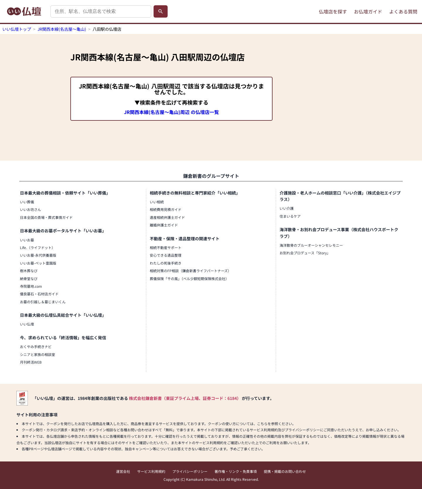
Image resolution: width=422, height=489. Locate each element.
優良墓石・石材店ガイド (39, 293)
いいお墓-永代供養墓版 (38, 255)
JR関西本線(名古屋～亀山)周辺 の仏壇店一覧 (171, 111)
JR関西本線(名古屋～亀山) (62, 29)
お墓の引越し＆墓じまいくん (43, 301)
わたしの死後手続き (165, 262)
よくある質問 (403, 11)
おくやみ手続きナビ (36, 346)
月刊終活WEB (31, 361)
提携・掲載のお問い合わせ (285, 471)
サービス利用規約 (151, 471)
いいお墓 (27, 239)
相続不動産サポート (165, 247)
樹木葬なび (29, 270)
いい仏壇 (27, 323)
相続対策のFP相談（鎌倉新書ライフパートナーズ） (190, 270)
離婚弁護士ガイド (164, 224)
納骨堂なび (29, 278)
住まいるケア (290, 216)
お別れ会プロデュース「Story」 (305, 252)
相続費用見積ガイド (165, 209)
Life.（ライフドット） (37, 247)
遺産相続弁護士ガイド (167, 217)
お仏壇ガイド (368, 11)
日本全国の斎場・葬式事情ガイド (46, 217)
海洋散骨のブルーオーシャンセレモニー (311, 245)
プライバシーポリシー (189, 471)
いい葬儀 (27, 201)
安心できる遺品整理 (165, 255)
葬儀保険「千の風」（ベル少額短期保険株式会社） (189, 278)
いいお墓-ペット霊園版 (38, 262)
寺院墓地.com (31, 286)
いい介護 (287, 208)
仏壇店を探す (333, 11)
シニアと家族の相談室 (37, 354)
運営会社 (123, 471)
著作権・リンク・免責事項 (236, 471)
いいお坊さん (30, 209)
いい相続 (157, 201)
